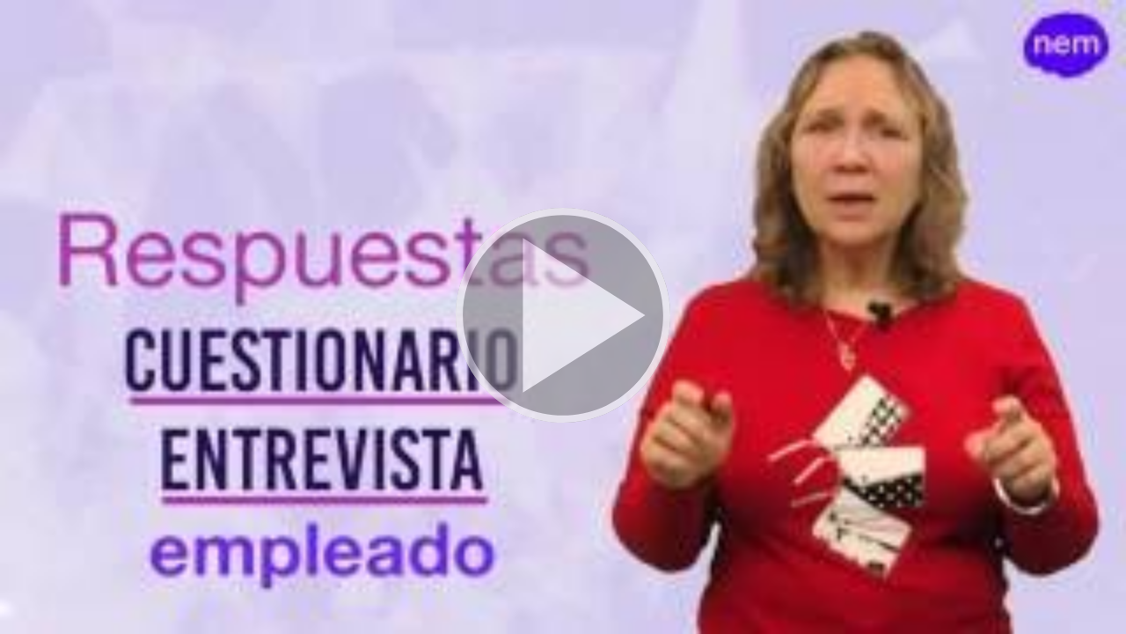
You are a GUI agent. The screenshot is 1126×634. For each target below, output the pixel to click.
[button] (563, 317)
